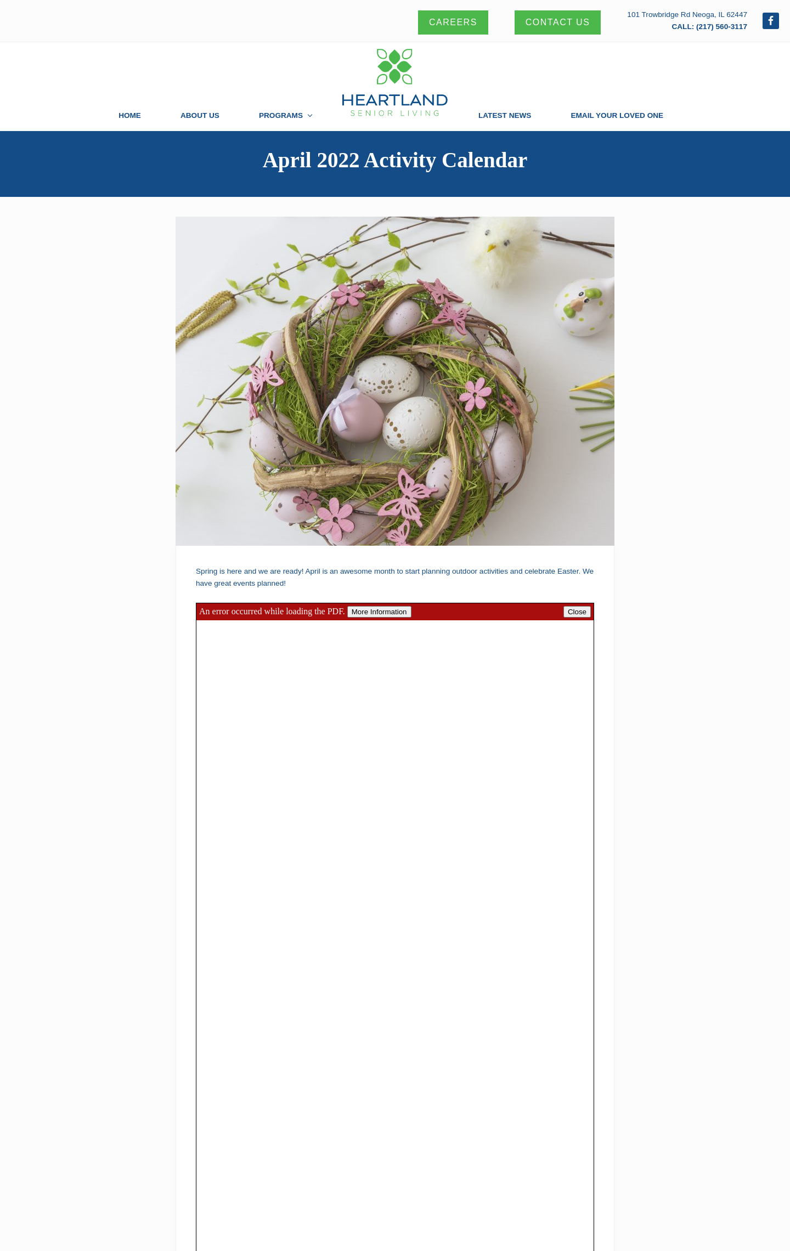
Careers (453, 22)
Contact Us (558, 22)
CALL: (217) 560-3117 (709, 26)
